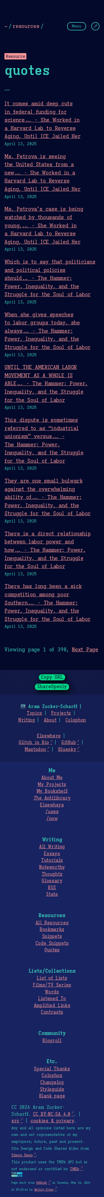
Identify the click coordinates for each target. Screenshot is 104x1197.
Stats (52, 894)
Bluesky (67, 749)
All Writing (52, 847)
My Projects (52, 784)
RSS (52, 888)
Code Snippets (52, 943)
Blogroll (51, 1041)
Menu (76, 26)
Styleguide (52, 1089)
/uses (52, 812)
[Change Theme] (95, 26)
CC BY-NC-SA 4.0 (51, 1114)
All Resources (52, 923)
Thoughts (52, 874)
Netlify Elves (44, 1189)
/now (52, 818)
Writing (26, 720)
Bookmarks (52, 929)
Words (52, 992)
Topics (34, 713)
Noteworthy (52, 867)
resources (25, 26)
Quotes (52, 950)
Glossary (52, 881)
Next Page (85, 649)
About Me (51, 777)
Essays (52, 854)
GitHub (68, 742)
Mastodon (35, 749)
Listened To (52, 998)
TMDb (74, 1169)
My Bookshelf (52, 791)
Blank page (52, 1096)
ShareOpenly (52, 686)
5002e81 (41, 1183)
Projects (61, 713)
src (15, 1121)
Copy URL (52, 677)
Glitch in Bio (34, 742)
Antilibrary (52, 798)
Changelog (52, 1082)
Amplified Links (52, 1005)
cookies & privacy (52, 1121)
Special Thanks (52, 1069)
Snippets (52, 936)
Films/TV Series (52, 985)
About (50, 720)
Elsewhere (49, 736)
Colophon (75, 720)
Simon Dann (21, 1155)
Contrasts (52, 1012)
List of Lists (52, 978)
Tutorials (52, 860)
